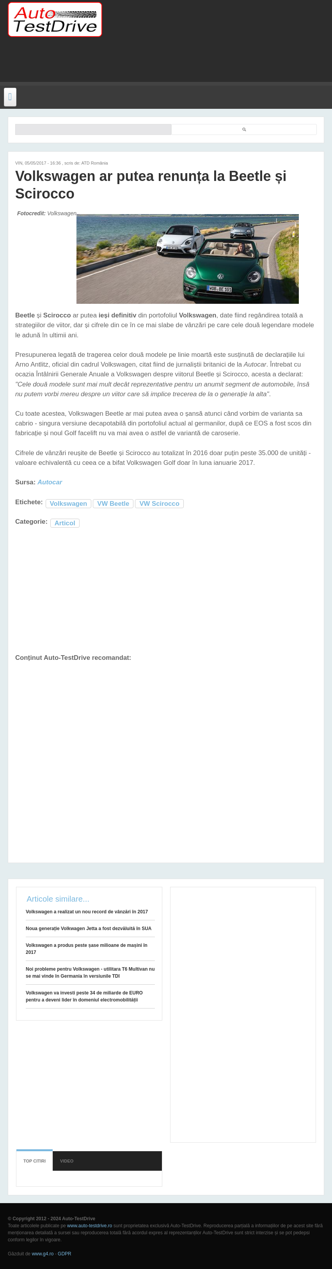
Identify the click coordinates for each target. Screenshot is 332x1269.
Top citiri (34, 1161)
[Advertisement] (154, 64)
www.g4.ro (42, 1254)
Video (66, 1161)
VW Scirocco (159, 503)
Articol (65, 523)
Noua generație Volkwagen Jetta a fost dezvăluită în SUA (89, 928)
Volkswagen (68, 503)
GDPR (64, 1254)
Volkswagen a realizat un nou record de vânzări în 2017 (87, 912)
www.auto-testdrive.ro (89, 1225)
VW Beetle (113, 503)
